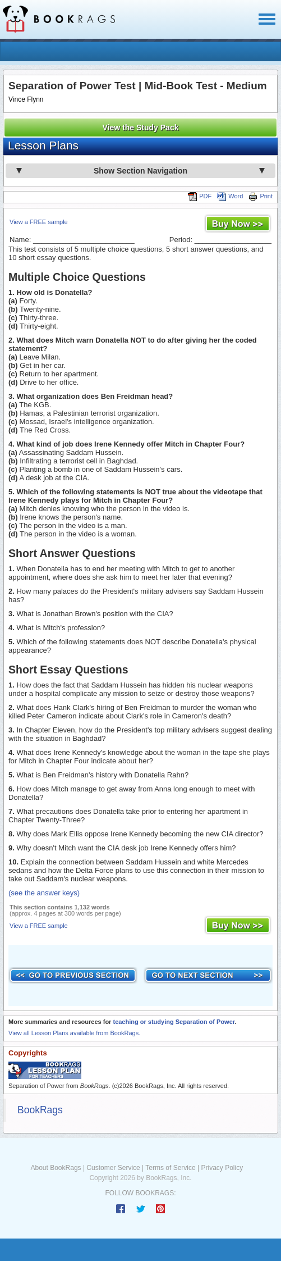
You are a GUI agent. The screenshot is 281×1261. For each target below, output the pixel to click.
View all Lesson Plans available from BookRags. (74, 1033)
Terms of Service (170, 1168)
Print (260, 196)
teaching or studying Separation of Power (173, 1021)
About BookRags (56, 1168)
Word (230, 196)
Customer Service (113, 1168)
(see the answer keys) (44, 893)
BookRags (40, 1110)
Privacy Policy (222, 1168)
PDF (199, 196)
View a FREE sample (39, 221)
